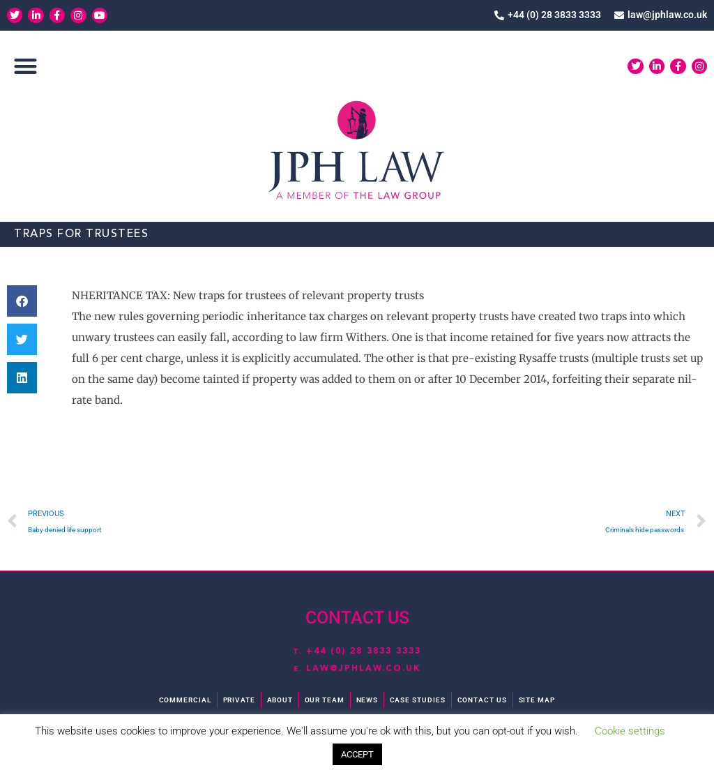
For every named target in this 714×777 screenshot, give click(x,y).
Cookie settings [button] (630, 731)
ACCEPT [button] (357, 754)
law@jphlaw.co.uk (363, 668)
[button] (25, 67)
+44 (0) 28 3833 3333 (364, 650)
